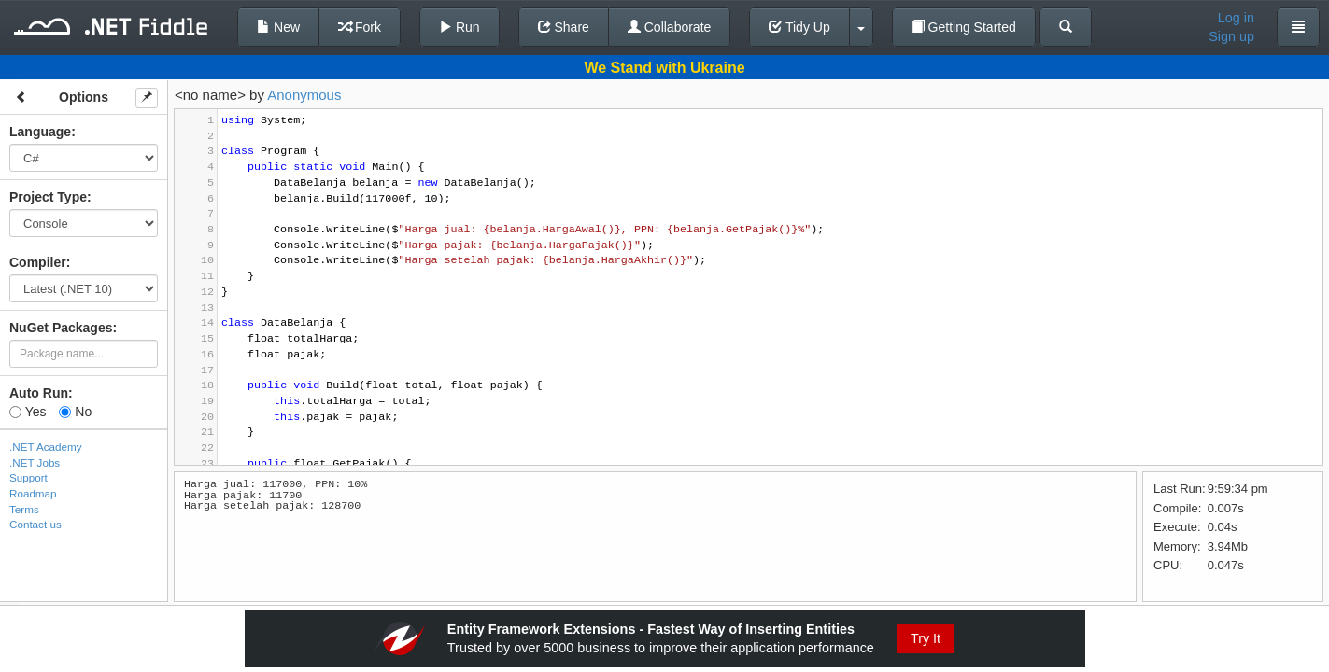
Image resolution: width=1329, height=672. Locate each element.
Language (40, 131)
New (278, 27)
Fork (359, 27)
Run (459, 27)
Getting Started (964, 27)
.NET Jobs (34, 462)
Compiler (37, 262)
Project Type (48, 196)
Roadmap (33, 493)
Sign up (1231, 36)
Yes (27, 411)
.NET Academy (45, 447)
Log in (1236, 17)
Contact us (35, 524)
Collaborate (670, 27)
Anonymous (304, 95)
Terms (24, 509)
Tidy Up (799, 27)
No (75, 411)
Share (563, 27)
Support (28, 477)
